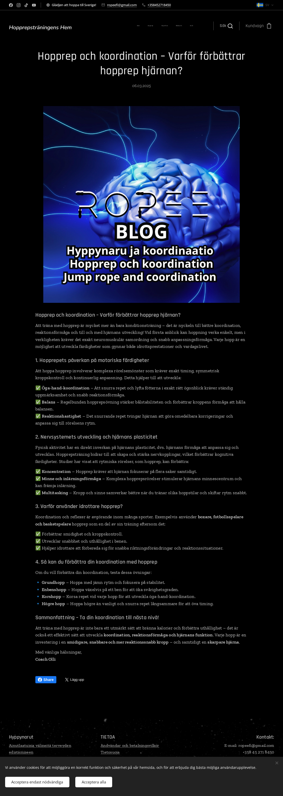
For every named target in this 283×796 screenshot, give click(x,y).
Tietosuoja (110, 751)
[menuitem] (93, 25)
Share (46, 680)
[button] (226, 25)
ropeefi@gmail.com (122, 5)
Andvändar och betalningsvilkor (130, 745)
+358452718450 (159, 5)
